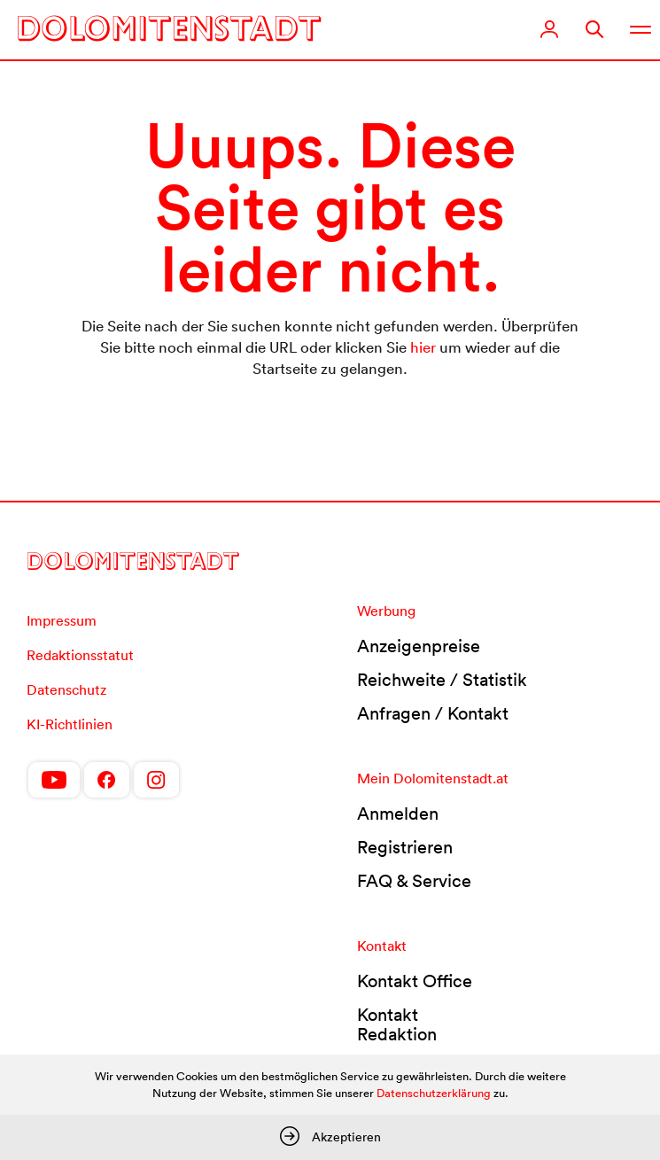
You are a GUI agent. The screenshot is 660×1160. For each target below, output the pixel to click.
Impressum (62, 620)
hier (423, 347)
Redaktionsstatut (80, 655)
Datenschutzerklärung (434, 1093)
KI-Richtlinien (70, 724)
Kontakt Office (414, 981)
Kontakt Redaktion (397, 1024)
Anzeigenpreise (418, 646)
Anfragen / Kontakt (433, 713)
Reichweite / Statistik (442, 679)
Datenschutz (66, 689)
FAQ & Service (414, 880)
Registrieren (405, 847)
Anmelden (398, 813)
